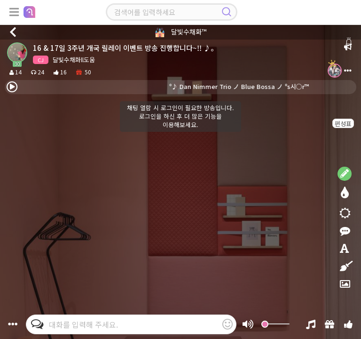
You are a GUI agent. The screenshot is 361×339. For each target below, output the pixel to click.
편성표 (343, 123)
